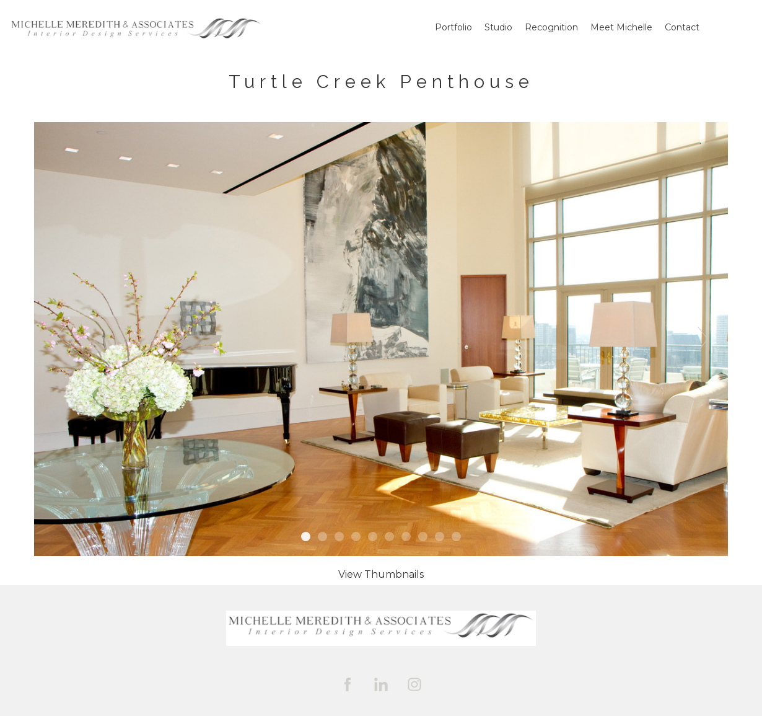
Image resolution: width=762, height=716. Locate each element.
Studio (498, 27)
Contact (682, 27)
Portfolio (453, 27)
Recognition (551, 27)
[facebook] (347, 684)
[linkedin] (381, 684)
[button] (381, 574)
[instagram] (414, 684)
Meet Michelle (621, 27)
